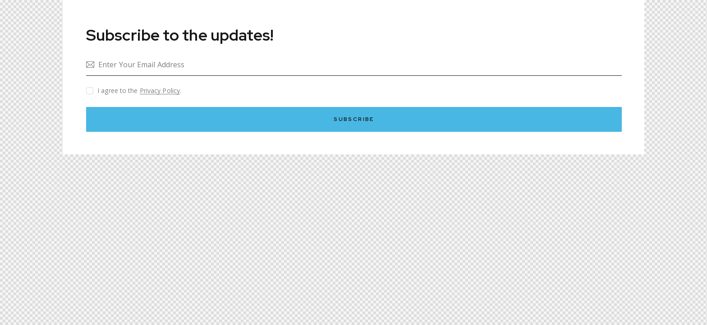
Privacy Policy (160, 91)
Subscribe (354, 119)
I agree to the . (139, 90)
